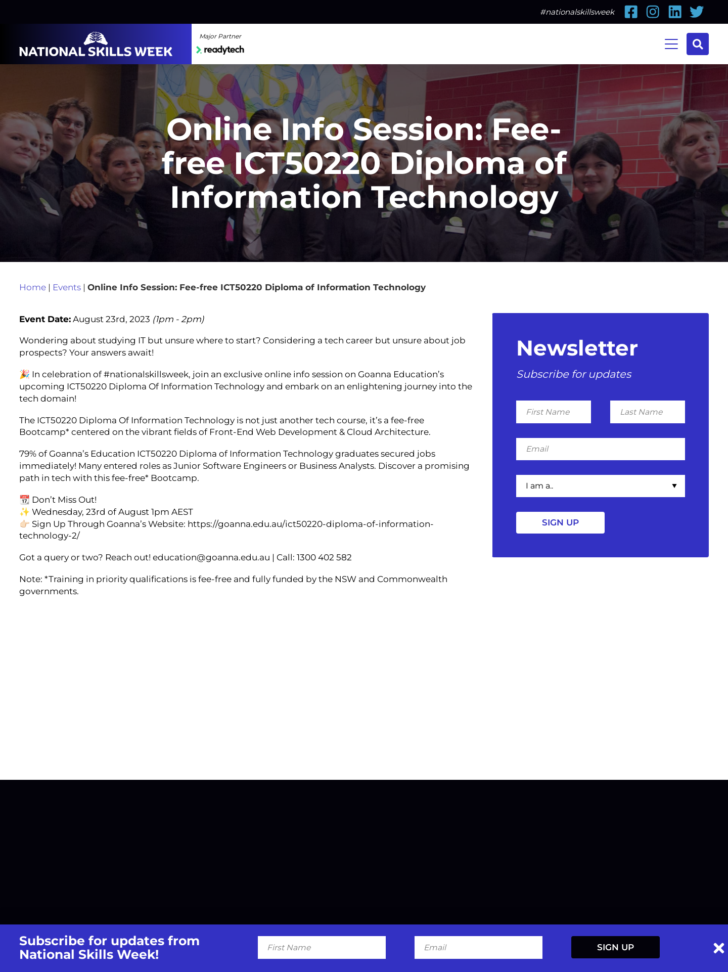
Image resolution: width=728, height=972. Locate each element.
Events (67, 332)
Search (697, 44)
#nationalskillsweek (577, 12)
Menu (668, 43)
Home (32, 332)
